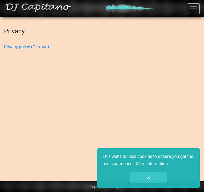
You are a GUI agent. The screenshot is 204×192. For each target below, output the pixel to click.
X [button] (148, 177)
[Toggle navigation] (193, 8)
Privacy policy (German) (26, 46)
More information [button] (152, 163)
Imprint (96, 187)
